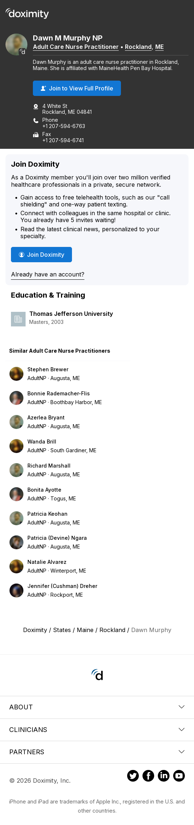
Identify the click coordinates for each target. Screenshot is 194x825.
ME (159, 46)
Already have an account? (47, 274)
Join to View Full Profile (77, 88)
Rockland (138, 46)
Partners (97, 752)
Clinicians (97, 729)
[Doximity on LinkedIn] (164, 777)
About (97, 707)
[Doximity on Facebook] (148, 777)
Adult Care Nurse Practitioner (76, 46)
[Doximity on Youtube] (179, 777)
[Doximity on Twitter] (133, 777)
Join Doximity (41, 254)
